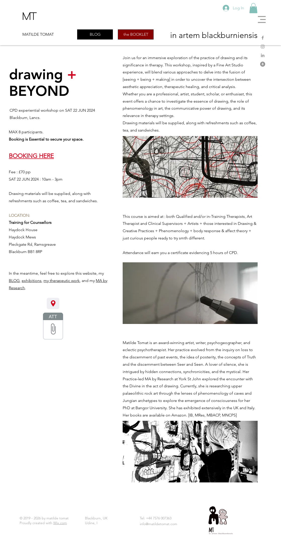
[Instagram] (262, 46)
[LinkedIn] (262, 55)
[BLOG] (95, 34)
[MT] (31, 16)
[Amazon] (262, 64)
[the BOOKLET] (136, 34)
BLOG (14, 280)
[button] (262, 19)
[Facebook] (262, 37)
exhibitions (31, 280)
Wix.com (60, 523)
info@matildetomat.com (158, 524)
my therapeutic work (61, 280)
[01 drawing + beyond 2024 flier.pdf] (53, 326)
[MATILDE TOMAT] (41, 34)
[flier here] (53, 303)
